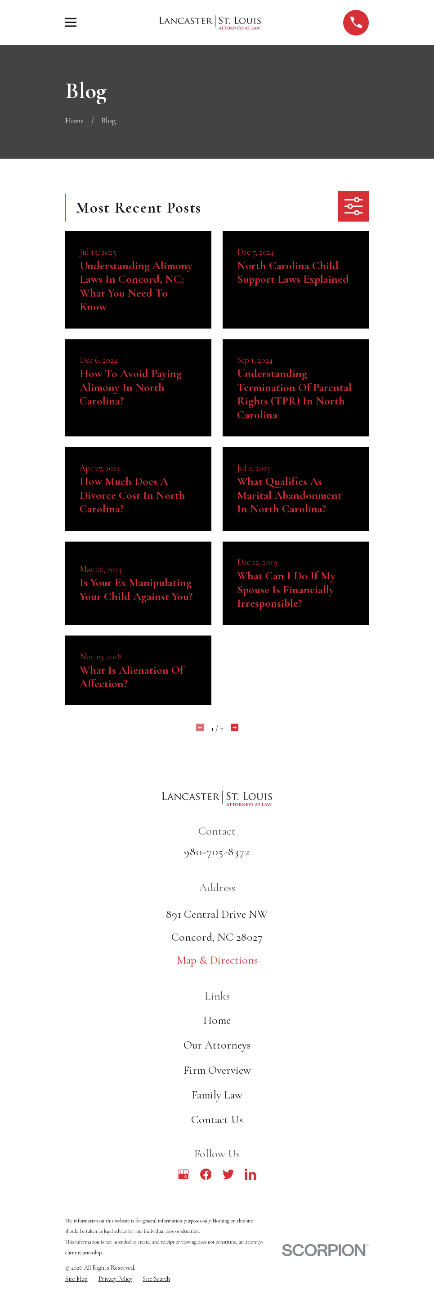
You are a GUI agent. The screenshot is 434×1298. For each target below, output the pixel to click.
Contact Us (217, 1119)
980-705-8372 (217, 851)
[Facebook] (206, 1174)
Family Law (217, 1095)
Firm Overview (217, 1070)
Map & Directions (217, 960)
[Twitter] (228, 1174)
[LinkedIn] (250, 1174)
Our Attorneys (217, 1045)
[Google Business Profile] (183, 1174)
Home (217, 1020)
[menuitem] (76, 1279)
